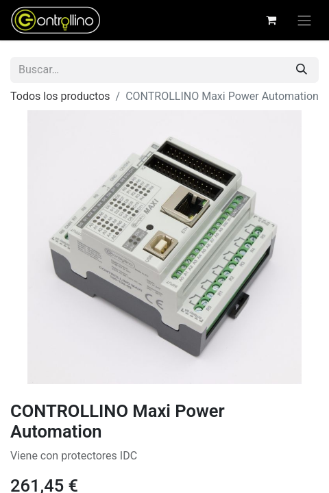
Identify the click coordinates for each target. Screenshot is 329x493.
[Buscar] (301, 70)
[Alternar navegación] (304, 20)
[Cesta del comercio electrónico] (270, 20)
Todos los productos (60, 96)
